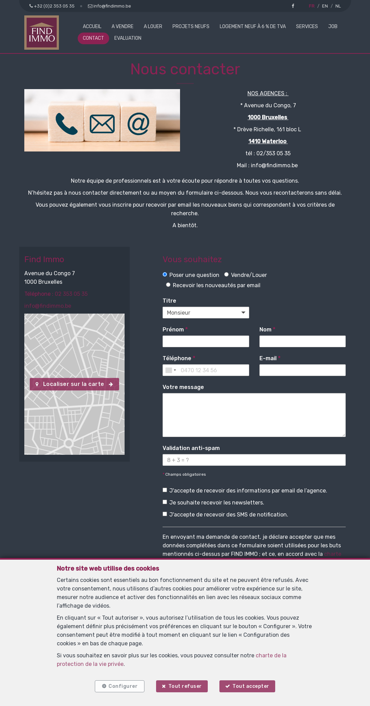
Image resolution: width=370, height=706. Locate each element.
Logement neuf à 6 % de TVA (253, 26)
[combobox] (170, 370)
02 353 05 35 (71, 294)
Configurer (123, 686)
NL (338, 6)
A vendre (122, 26)
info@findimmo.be (47, 306)
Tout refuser (185, 686)
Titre (169, 300)
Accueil (92, 26)
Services (307, 26)
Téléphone (179, 358)
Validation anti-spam (191, 448)
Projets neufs (191, 26)
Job (332, 26)
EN (325, 6)
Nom (267, 329)
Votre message (183, 387)
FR (312, 6)
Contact (93, 38)
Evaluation (127, 38)
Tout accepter (250, 686)
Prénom (175, 329)
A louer (153, 26)
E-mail (269, 358)
